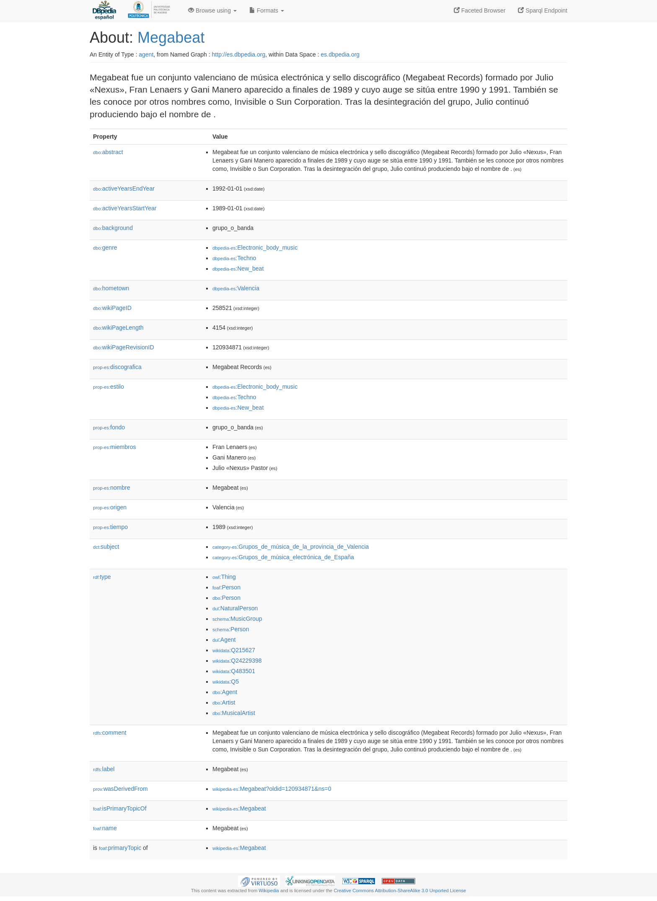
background (113, 228)
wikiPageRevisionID (123, 347)
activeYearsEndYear (124, 188)
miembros (114, 447)
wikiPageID (112, 308)
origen (110, 507)
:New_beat (238, 268)
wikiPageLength (118, 327)
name (105, 828)
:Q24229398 (237, 660)
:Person (226, 587)
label (103, 769)
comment (109, 732)
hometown (111, 288)
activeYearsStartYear (125, 208)
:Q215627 (233, 650)
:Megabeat (239, 808)
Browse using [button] (212, 10)
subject (106, 546)
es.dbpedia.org (340, 54)
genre (105, 247)
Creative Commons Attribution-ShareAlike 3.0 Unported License (400, 890)
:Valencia (235, 288)
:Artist (223, 702)
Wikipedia (269, 890)
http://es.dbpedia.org (239, 54)
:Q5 (225, 681)
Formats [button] (266, 10)
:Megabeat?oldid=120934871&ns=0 (271, 788)
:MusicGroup (237, 618)
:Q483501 (233, 671)
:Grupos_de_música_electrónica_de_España (283, 557)
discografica (117, 367)
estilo (108, 386)
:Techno (234, 258)
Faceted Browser (480, 10)
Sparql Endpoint (542, 10)
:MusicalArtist (233, 713)
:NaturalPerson (235, 608)
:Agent (223, 639)
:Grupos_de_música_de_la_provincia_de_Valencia (290, 546)
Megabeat (170, 37)
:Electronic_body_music (254, 247)
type (102, 576)
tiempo (110, 527)
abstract (108, 152)
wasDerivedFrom (120, 788)
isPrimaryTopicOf (120, 808)
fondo (109, 427)
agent (146, 54)
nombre (111, 487)
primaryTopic (120, 847)
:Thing (224, 576)
